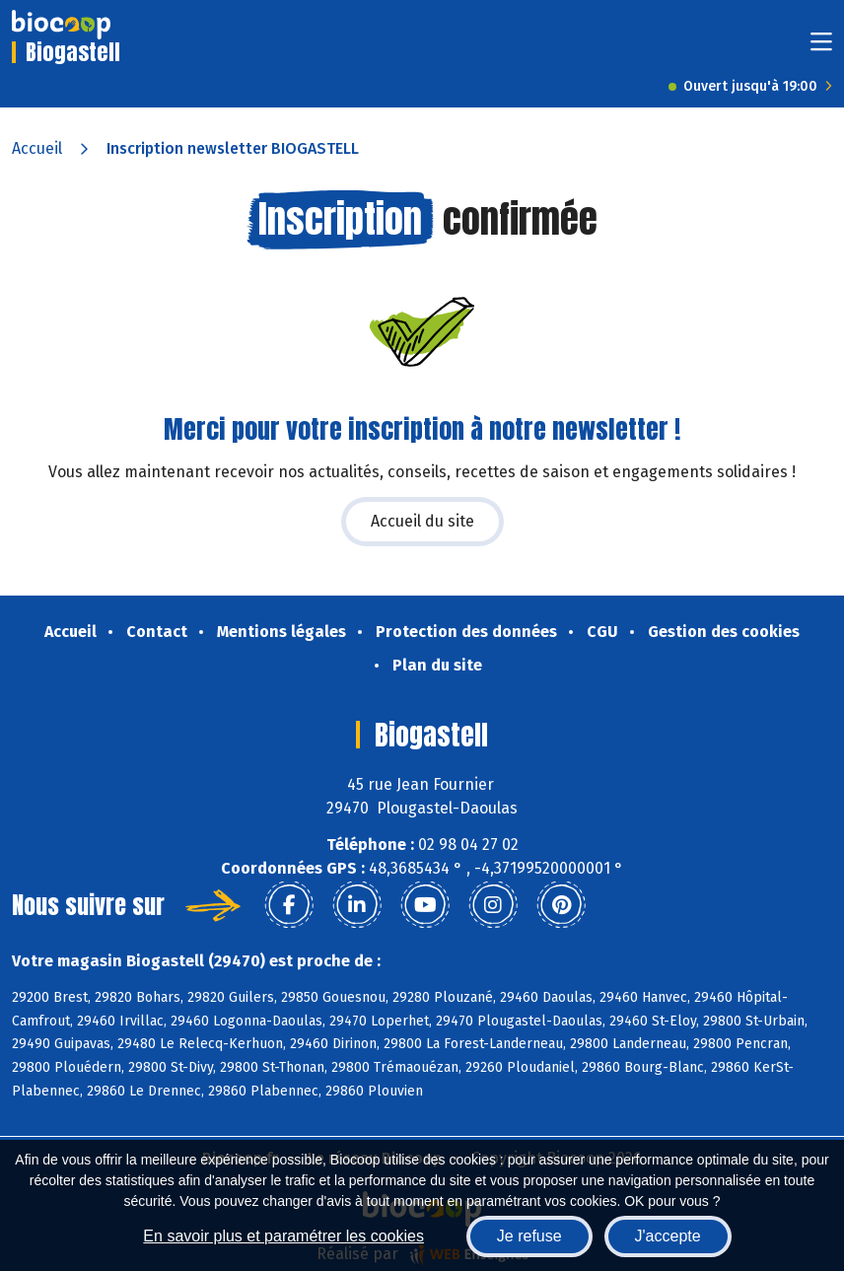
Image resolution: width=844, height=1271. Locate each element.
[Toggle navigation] (821, 47)
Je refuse (529, 1236)
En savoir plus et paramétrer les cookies (283, 1236)
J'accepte (668, 1236)
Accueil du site (422, 521)
